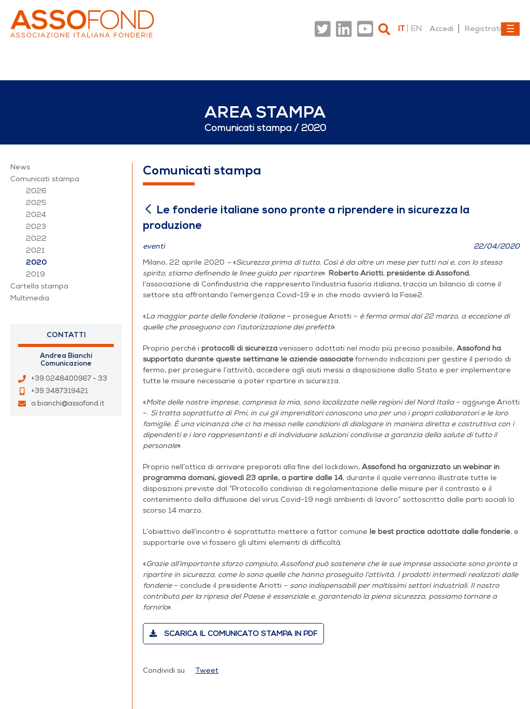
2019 (35, 274)
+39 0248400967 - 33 (69, 378)
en (416, 28)
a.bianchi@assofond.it (67, 403)
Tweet (206, 670)
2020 (36, 262)
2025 (36, 202)
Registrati (482, 28)
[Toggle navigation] (510, 29)
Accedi (441, 28)
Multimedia (29, 298)
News (20, 167)
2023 (36, 226)
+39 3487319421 (59, 391)
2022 (36, 238)
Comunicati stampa (44, 179)
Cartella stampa (39, 286)
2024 (36, 214)
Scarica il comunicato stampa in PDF (233, 633)
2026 (36, 190)
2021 (35, 250)
